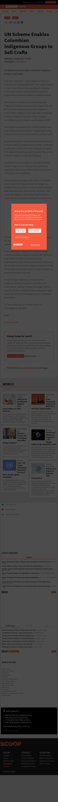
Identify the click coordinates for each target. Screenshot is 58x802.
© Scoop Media (9, 798)
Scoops (14, 11)
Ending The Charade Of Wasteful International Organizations (20, 604)
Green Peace (6, 722)
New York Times (7, 712)
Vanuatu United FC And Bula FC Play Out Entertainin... (18, 665)
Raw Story (5, 700)
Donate (6, 793)
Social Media (26, 782)
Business (49, 11)
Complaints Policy (28, 793)
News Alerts (13, 678)
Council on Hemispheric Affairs (13, 720)
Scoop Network (27, 785)
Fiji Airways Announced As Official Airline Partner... (17, 674)
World (15, 18)
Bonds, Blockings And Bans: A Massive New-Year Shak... (19, 657)
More (53, 619)
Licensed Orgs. (45, 782)
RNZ (4, 590)
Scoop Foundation (28, 788)
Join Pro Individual (15, 383)
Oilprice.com (6, 696)
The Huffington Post (9, 718)
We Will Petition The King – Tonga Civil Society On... (18, 660)
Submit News (8, 788)
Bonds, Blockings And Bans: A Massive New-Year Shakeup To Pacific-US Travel (26, 588)
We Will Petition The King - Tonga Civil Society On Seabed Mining (22, 593)
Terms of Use (44, 790)
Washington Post (8, 710)
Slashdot (5, 704)
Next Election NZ (28, 790)
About (5, 785)
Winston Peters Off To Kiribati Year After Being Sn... (17, 671)
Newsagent (7, 790)
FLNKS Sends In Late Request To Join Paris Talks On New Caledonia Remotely (26, 613)
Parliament (23, 11)
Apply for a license (46, 788)
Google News (6, 702)
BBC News (5, 714)
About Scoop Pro (46, 785)
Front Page (5, 11)
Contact (6, 782)
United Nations (20, 62)
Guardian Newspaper (9, 706)
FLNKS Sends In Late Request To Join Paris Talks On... (18, 668)
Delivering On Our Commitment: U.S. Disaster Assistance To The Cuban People (26, 608)
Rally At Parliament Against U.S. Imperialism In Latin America (20, 600)
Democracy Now (7, 698)
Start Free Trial (51, 2)
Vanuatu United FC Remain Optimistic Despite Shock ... (19, 662)
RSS (4, 619)
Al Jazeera (5, 716)
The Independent (8, 708)
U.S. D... (11, 610)
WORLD (8, 411)
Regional (41, 11)
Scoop (7, 18)
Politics (32, 11)
